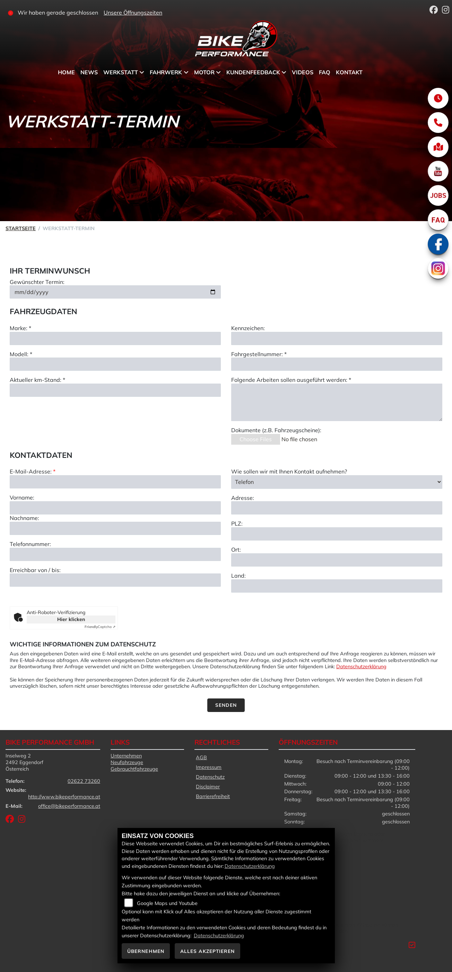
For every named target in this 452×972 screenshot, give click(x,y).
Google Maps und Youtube (167, 903)
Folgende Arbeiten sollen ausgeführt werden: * (291, 381)
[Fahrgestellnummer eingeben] (336, 365)
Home (66, 72)
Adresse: (242, 529)
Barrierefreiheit (213, 796)
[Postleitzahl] (336, 566)
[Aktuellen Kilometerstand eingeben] (115, 391)
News (89, 72)
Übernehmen (145, 951)
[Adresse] (336, 540)
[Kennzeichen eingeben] (336, 339)
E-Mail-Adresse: (32, 503)
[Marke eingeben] (115, 339)
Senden (226, 705)
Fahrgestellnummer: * (259, 355)
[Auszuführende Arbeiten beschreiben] (336, 403)
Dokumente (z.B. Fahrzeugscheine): (276, 431)
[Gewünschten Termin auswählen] (115, 293)
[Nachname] (115, 560)
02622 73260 (84, 781)
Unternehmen (126, 756)
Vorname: (22, 529)
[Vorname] (115, 539)
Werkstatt (120, 72)
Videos (302, 72)
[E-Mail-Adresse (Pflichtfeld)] (115, 514)
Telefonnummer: (30, 575)
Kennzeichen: (248, 329)
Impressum (208, 767)
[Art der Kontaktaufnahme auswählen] (336, 514)
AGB (201, 757)
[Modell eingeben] (115, 365)
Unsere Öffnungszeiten (133, 12)
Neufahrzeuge (127, 762)
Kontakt (349, 72)
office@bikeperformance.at (69, 806)
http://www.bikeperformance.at (64, 797)
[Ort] (336, 591)
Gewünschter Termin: (37, 282)
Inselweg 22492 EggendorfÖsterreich (24, 762)
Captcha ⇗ (100, 627)
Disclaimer (208, 787)
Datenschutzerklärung (361, 666)
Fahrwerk (166, 72)
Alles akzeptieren (207, 951)
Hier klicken (71, 619)
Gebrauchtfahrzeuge (134, 769)
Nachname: (24, 549)
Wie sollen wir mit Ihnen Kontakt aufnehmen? (289, 503)
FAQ (324, 72)
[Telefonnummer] (115, 586)
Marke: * (20, 329)
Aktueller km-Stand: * (37, 381)
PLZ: (237, 555)
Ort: (236, 581)
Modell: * (21, 355)
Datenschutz (210, 777)
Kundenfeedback (253, 72)
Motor (204, 72)
